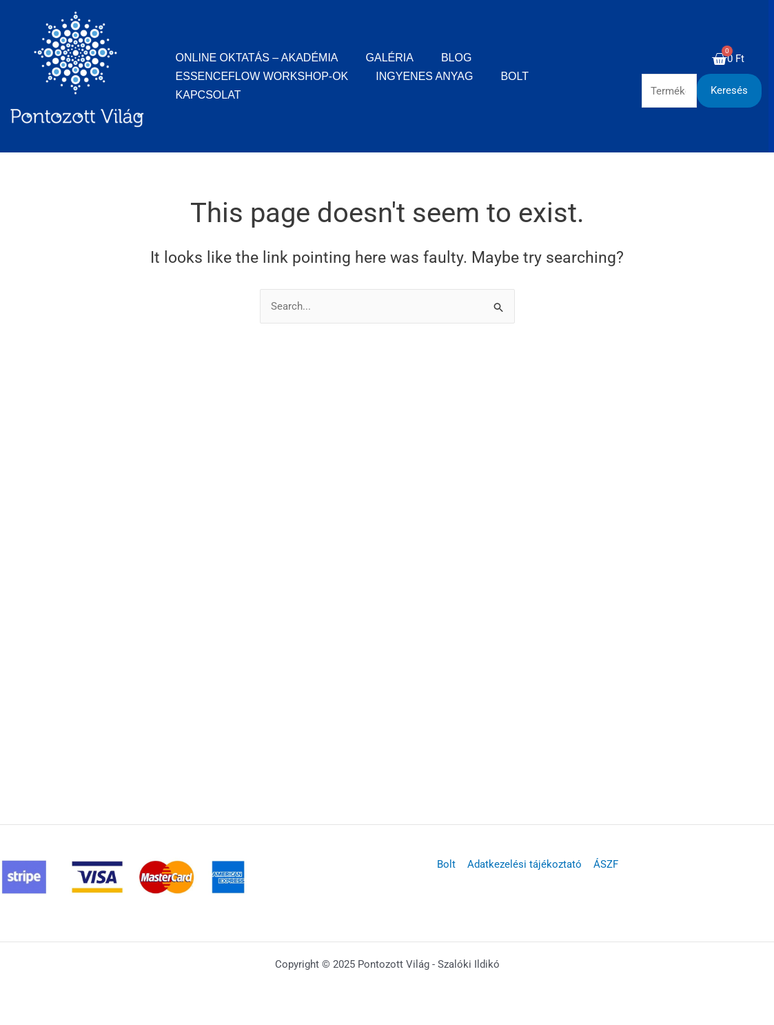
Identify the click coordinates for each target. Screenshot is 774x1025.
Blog (456, 57)
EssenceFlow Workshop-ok (262, 76)
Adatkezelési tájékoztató (524, 864)
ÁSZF (604, 864)
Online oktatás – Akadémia (257, 57)
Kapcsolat (208, 95)
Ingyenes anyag (424, 76)
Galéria (390, 57)
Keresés (729, 90)
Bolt (514, 76)
